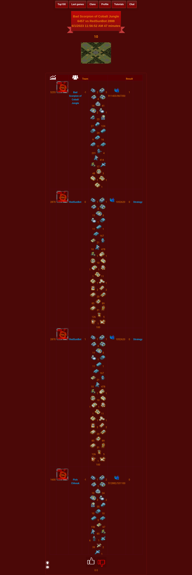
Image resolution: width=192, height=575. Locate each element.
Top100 (62, 4)
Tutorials (119, 4)
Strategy (137, 202)
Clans (93, 4)
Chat (131, 4)
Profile (105, 4)
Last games (77, 4)
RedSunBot (75, 202)
